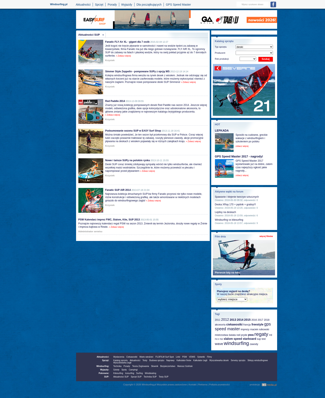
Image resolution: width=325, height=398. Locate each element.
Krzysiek (110, 60)
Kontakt (192, 384)
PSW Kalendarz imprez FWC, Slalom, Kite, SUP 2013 (109, 219)
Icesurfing (129, 373)
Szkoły (116, 370)
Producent (220, 53)
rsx (221, 339)
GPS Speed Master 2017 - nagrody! (239, 156)
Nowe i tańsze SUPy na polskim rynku (127, 160)
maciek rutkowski (259, 329)
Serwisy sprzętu (238, 360)
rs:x (217, 339)
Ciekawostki (131, 357)
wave (219, 344)
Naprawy (170, 360)
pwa (250, 334)
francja (247, 324)
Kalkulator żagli (200, 360)
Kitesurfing (118, 373)
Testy (144, 360)
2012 (225, 320)
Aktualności (83, 4)
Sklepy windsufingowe (257, 360)
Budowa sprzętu (156, 360)
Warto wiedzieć (146, 357)
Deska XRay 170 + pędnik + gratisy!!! (235, 204)
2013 (233, 319)
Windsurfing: (102, 366)
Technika (117, 366)
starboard (249, 338)
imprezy (245, 329)
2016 (254, 319)
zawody (254, 344)
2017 (260, 319)
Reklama (202, 384)
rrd (270, 335)
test (264, 339)
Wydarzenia (118, 357)
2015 (247, 319)
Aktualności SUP (89, 34)
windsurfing (236, 343)
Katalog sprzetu (120, 360)
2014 (240, 319)
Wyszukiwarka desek (219, 360)
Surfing (139, 373)
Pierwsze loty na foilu (227, 272)
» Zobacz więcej (123, 56)
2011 (218, 319)
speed (238, 338)
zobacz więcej (242, 146)
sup (259, 339)
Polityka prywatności (219, 384)
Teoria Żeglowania (140, 366)
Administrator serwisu (90, 231)
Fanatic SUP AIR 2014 (118, 190)
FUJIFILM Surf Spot (164, 357)
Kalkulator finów (184, 360)
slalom (228, 338)
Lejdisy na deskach (225, 212)
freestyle (257, 324)
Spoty (124, 370)
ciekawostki (234, 324)
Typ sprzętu (221, 47)
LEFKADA (222, 130)
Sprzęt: (105, 360)
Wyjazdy (126, 4)
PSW (184, 357)
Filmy (209, 357)
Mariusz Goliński (185, 366)
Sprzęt (99, 4)
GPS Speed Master (178, 4)
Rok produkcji (222, 59)
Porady (112, 4)
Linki (178, 357)
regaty (261, 334)
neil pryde (241, 335)
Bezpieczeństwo (167, 366)
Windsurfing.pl (59, 4)
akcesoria (220, 324)
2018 (266, 319)
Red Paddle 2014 (115, 101)
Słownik (154, 366)
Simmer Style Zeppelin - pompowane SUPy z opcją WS (137, 71)
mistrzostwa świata (225, 335)
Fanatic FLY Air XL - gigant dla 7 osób (127, 41)
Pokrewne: (104, 373)
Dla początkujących (149, 4)
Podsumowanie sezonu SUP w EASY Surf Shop (133, 130)
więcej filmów (266, 236)
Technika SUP (150, 377)
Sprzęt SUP (136, 377)
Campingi (133, 370)
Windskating (150, 373)
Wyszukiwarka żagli (122, 363)
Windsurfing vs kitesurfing (229, 219)
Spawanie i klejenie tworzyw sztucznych (237, 196)
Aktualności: (103, 357)
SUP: (106, 377)
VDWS (192, 357)
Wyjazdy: (104, 370)
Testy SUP (164, 377)
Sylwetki (201, 357)
